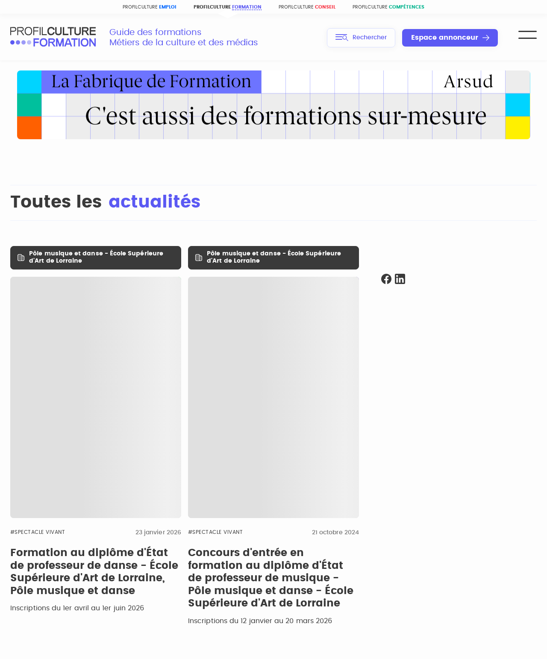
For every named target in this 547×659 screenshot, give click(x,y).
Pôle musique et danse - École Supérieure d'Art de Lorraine (96, 257)
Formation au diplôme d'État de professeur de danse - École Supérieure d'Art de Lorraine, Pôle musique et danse (94, 572)
